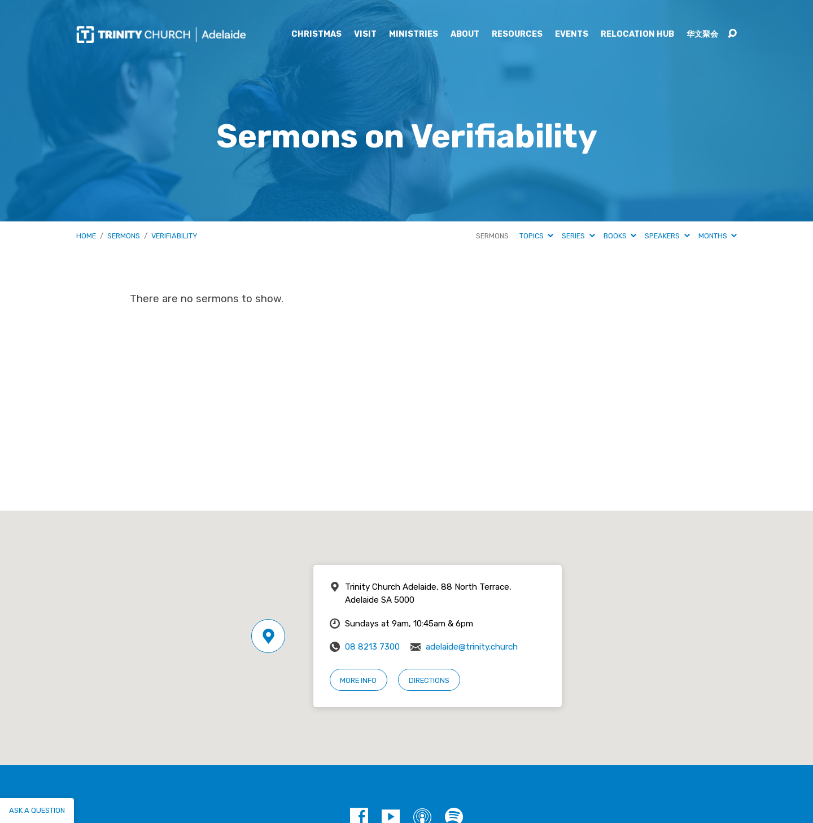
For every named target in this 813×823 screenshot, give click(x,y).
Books (620, 236)
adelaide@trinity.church (472, 647)
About (465, 34)
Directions (429, 680)
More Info (358, 680)
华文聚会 (702, 34)
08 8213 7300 (372, 647)
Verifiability (174, 236)
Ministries (413, 34)
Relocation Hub (637, 34)
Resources (517, 34)
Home (86, 236)
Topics (536, 236)
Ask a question (37, 810)
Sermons (123, 236)
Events (571, 34)
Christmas (316, 34)
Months (717, 236)
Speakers (667, 236)
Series (578, 236)
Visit (365, 34)
